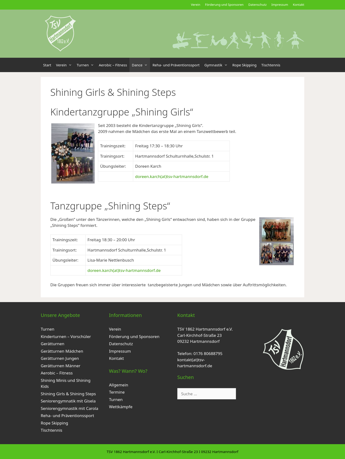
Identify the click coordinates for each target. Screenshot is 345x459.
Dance (141, 65)
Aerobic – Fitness (113, 65)
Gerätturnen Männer (60, 365)
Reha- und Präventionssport (176, 65)
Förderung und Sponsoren (224, 4)
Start (47, 65)
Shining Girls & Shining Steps (68, 393)
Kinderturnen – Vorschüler (66, 336)
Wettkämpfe (120, 406)
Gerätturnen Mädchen (62, 351)
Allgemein (118, 385)
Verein (195, 4)
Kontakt (298, 4)
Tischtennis (270, 65)
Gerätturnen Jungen (60, 358)
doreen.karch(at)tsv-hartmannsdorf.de (171, 176)
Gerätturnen (52, 343)
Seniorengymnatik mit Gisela (68, 401)
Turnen (86, 65)
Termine (117, 392)
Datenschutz (257, 4)
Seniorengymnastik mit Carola (69, 408)
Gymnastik (217, 65)
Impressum (279, 4)
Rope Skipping (244, 65)
